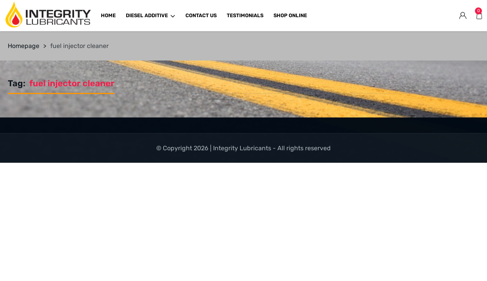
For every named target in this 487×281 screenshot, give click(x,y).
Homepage (23, 46)
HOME (108, 15)
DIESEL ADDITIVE (151, 15)
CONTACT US (201, 15)
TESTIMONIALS (245, 15)
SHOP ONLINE (290, 15)
